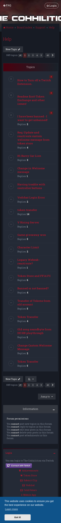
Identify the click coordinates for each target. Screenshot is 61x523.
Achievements (28, 470)
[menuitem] (7, 5)
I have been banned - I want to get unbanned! (32, 118)
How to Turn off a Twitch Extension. (34, 82)
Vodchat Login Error (31, 197)
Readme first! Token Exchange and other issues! (31, 100)
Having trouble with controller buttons (31, 186)
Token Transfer (27, 317)
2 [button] (28, 55)
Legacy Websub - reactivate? (28, 261)
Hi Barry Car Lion (29, 155)
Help (7, 38)
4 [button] (37, 55)
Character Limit (28, 247)
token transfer (27, 210)
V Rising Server (28, 222)
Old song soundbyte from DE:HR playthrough (34, 331)
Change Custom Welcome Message (34, 347)
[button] (20, 55)
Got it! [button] (17, 517)
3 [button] (32, 55)
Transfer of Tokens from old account (33, 302)
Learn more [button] (11, 509)
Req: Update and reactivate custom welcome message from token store (33, 137)
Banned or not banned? (33, 288)
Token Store (28, 475)
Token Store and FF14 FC (34, 276)
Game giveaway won (31, 234)
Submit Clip (28, 480)
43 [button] (48, 55)
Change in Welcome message (31, 170)
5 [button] (41, 55)
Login (8, 452)
